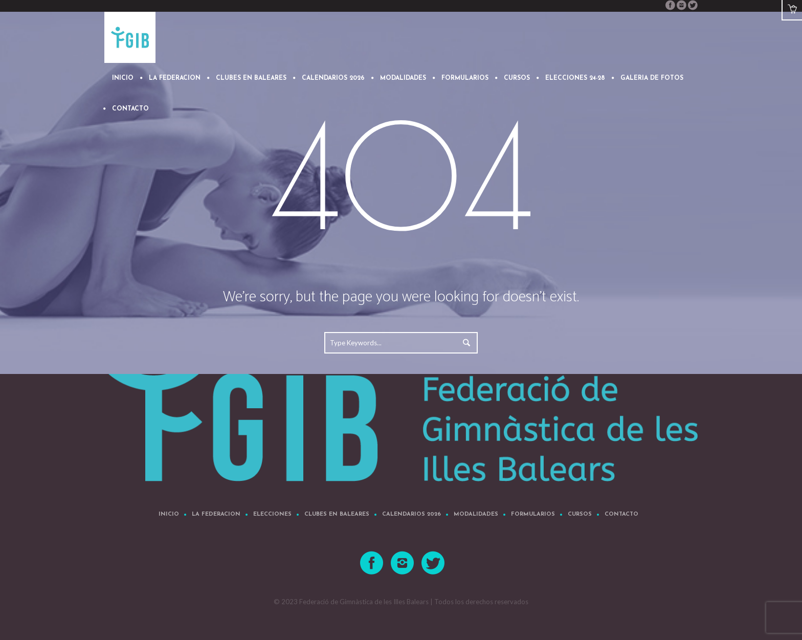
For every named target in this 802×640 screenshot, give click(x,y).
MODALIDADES (476, 514)
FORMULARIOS (533, 514)
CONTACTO (621, 514)
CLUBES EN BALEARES (336, 514)
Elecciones (272, 514)
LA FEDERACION (216, 514)
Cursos (580, 514)
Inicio (169, 514)
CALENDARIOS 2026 (411, 514)
